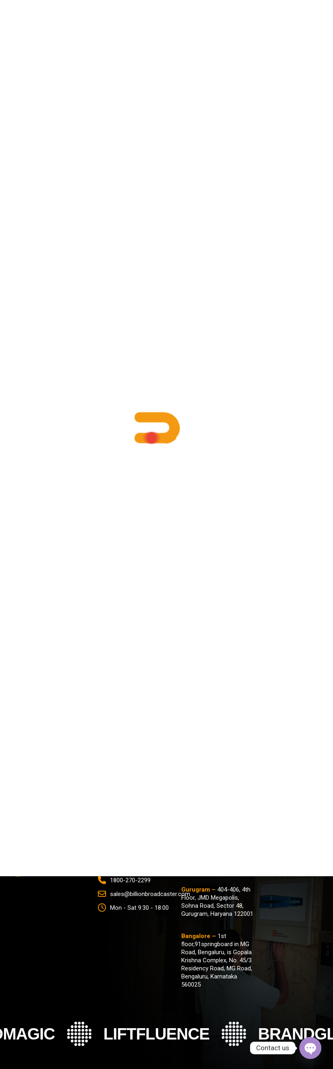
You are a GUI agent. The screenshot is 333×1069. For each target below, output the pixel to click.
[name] (166, 773)
